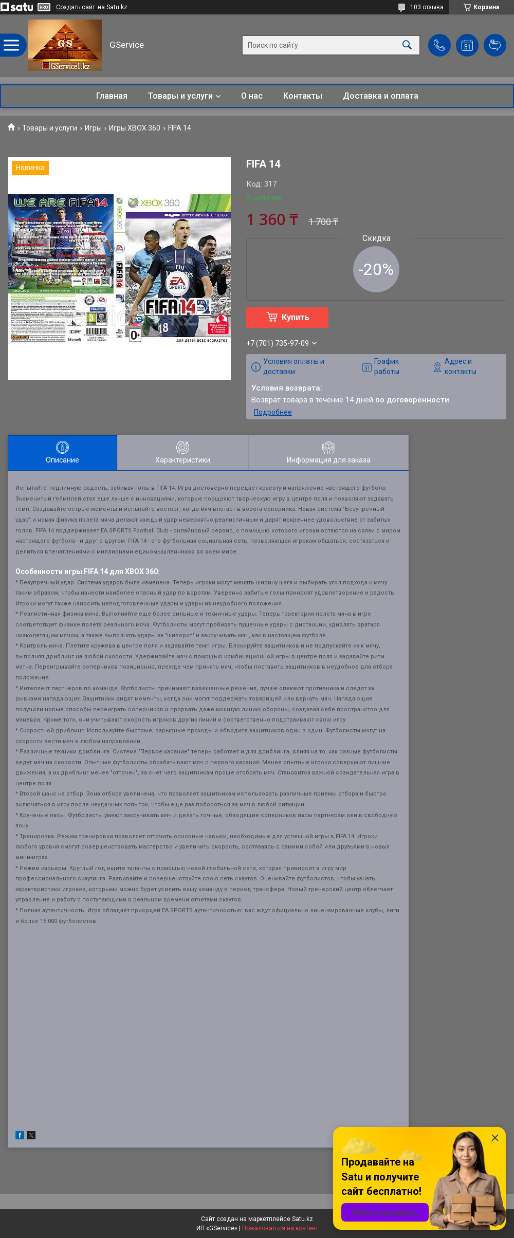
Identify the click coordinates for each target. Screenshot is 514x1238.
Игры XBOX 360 (134, 128)
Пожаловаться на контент (280, 1228)
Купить (295, 317)
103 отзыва (427, 7)
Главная (111, 96)
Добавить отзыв (495, 45)
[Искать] (407, 45)
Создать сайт (75, 7)
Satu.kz (302, 1219)
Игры (93, 128)
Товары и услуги (180, 96)
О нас (252, 96)
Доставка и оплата (380, 96)
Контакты (302, 96)
